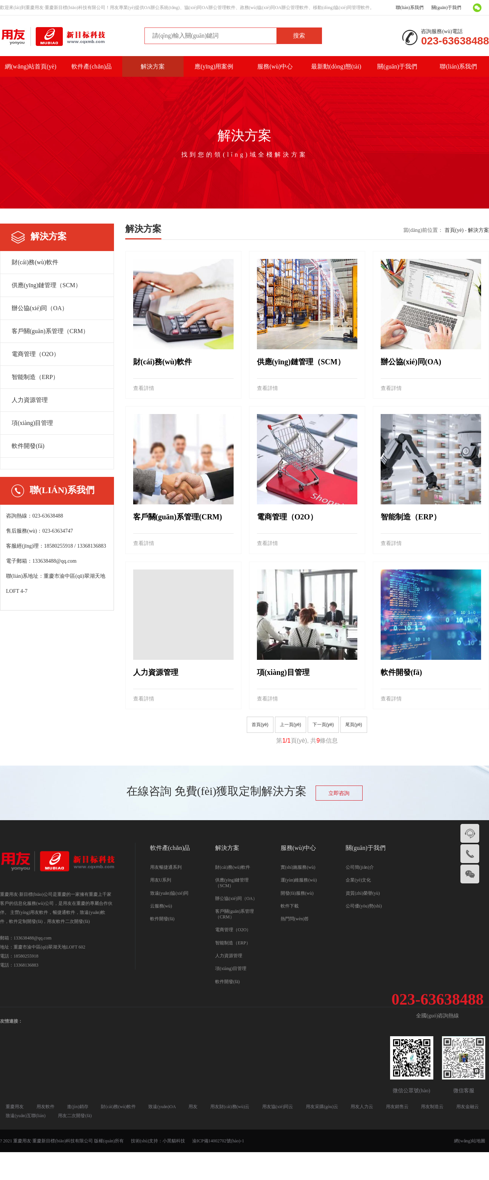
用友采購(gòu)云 (322, 1106)
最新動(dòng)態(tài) (336, 66)
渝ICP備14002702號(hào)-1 (218, 1140)
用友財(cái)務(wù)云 (230, 1106)
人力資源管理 (30, 400)
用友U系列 (161, 880)
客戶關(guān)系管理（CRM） (50, 331)
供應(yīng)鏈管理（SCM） (46, 285)
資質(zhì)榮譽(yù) (363, 893)
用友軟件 (45, 1106)
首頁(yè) (454, 230)
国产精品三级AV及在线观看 (244, 1161)
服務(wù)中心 (275, 66)
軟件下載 (290, 906)
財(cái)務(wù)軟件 (35, 262)
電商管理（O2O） (35, 354)
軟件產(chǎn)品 (91, 66)
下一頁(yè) (323, 724)
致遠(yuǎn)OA (162, 1106)
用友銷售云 (397, 1106)
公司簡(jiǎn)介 (360, 867)
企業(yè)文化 (358, 880)
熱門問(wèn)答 (295, 918)
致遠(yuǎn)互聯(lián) (26, 1115)
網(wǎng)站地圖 (469, 1140)
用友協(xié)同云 (277, 1106)
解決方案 (153, 66)
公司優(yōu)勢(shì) (364, 906)
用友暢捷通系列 (166, 867)
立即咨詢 (338, 793)
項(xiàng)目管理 (32, 423)
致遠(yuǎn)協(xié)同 (169, 893)
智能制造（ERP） (35, 377)
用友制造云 (432, 1106)
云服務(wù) (161, 906)
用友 (192, 1106)
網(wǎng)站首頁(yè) (30, 66)
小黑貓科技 (173, 1140)
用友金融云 (467, 1106)
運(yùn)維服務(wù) (299, 880)
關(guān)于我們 (446, 7)
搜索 (299, 35)
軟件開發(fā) (28, 446)
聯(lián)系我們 (410, 7)
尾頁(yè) (353, 724)
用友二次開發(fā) (74, 1115)
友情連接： (11, 1021)
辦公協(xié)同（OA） (40, 308)
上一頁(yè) (290, 724)
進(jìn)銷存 (77, 1106)
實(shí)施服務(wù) (298, 867)
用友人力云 (362, 1106)
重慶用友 (15, 1106)
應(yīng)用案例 (213, 66)
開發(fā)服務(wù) (297, 893)
